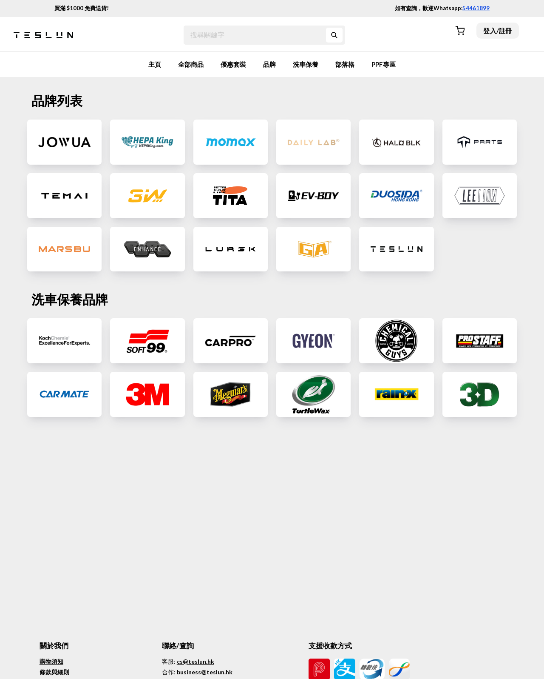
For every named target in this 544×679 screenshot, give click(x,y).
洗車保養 (305, 64)
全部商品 (191, 64)
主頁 (154, 64)
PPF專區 (383, 64)
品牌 (269, 64)
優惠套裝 (233, 64)
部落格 (344, 64)
